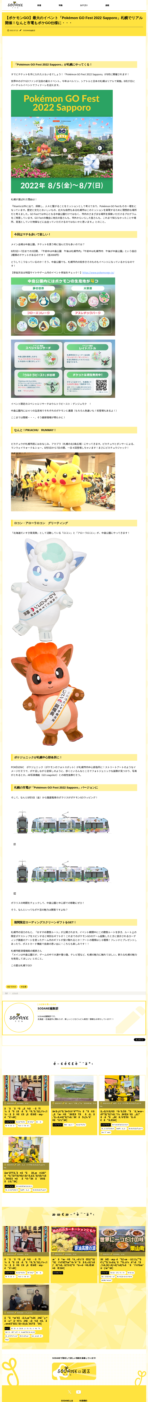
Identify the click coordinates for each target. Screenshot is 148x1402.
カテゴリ (84, 5)
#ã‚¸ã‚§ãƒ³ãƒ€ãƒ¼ (107, 1128)
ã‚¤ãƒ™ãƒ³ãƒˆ (9, 1122)
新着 (39, 5)
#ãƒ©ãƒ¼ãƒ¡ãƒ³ (106, 1280)
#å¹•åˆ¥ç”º (31, 1122)
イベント (15, 993)
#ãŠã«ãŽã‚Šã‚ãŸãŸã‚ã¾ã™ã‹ (26, 1328)
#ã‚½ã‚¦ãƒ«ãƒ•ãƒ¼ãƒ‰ (124, 1276)
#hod (7, 1340)
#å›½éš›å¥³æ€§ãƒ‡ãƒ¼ (120, 1125)
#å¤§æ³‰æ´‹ (24, 1336)
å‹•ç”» (7, 1328)
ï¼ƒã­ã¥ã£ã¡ (24, 1126)
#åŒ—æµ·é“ (69, 1125)
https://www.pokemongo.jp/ (98, 272)
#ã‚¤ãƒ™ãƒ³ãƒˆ (20, 1122)
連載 (107, 5)
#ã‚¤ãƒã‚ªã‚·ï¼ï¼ (117, 1273)
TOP (6, 993)
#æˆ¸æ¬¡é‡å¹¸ (37, 1336)
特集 (61, 5)
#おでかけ (11, 986)
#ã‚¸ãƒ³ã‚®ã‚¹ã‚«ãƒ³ (11, 1336)
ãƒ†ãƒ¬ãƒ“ (104, 1273)
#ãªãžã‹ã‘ (10, 1126)
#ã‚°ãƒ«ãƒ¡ (131, 1273)
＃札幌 (23, 986)
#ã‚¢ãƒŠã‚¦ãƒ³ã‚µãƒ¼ (135, 1128)
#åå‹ (39, 1122)
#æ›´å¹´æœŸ (106, 1132)
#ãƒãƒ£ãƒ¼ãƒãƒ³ (108, 1276)
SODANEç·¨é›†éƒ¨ (23, 1103)
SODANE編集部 (29, 30)
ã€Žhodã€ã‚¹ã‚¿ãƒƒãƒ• (25, 1313)
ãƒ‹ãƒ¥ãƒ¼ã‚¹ (57, 1273)
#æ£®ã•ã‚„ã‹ (121, 1128)
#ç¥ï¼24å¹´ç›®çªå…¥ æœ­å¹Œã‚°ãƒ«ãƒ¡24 (20, 1332)
